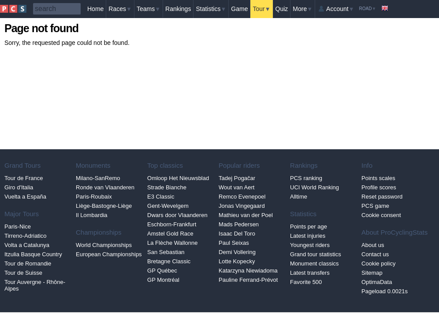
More (303, 8)
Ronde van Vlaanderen (105, 187)
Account (340, 8)
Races (120, 8)
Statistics (211, 8)
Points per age (308, 226)
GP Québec (162, 270)
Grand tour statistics (315, 254)
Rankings (178, 8)
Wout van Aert (236, 187)
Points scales (378, 178)
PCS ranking (306, 178)
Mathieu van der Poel (246, 215)
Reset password (381, 196)
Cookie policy (378, 263)
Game (239, 8)
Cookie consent (381, 215)
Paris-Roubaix (94, 196)
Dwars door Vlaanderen (177, 215)
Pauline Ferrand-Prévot (248, 279)
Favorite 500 (306, 282)
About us (372, 245)
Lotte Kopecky (237, 261)
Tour (261, 8)
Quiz (281, 8)
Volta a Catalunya (26, 245)
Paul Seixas (234, 243)
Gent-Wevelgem (168, 206)
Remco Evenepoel (242, 196)
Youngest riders (310, 245)
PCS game (375, 206)
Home (95, 8)
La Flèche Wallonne (172, 243)
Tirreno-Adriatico (25, 235)
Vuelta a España (25, 196)
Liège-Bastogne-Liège (104, 206)
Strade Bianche (166, 187)
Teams (148, 8)
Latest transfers (310, 272)
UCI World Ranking (314, 187)
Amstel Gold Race (170, 233)
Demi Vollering (237, 252)
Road (367, 8)
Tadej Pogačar (237, 178)
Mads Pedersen (239, 224)
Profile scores (378, 187)
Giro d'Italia (18, 187)
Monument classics (314, 263)
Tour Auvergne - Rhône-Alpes (34, 285)
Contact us (375, 254)
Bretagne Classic (168, 261)
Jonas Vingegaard (242, 206)
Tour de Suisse (23, 272)
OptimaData (376, 282)
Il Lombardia (92, 215)
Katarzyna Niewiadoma (248, 270)
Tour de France (23, 178)
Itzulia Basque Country (33, 254)
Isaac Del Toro (237, 233)
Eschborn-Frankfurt (171, 224)
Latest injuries (307, 235)
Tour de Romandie (27, 263)
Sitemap (372, 272)
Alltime (298, 196)
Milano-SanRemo (98, 178)
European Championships (109, 254)
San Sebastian (166, 252)
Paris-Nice (17, 226)
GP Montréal (163, 279)
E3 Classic (160, 196)
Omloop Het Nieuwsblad (178, 178)
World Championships (104, 245)
